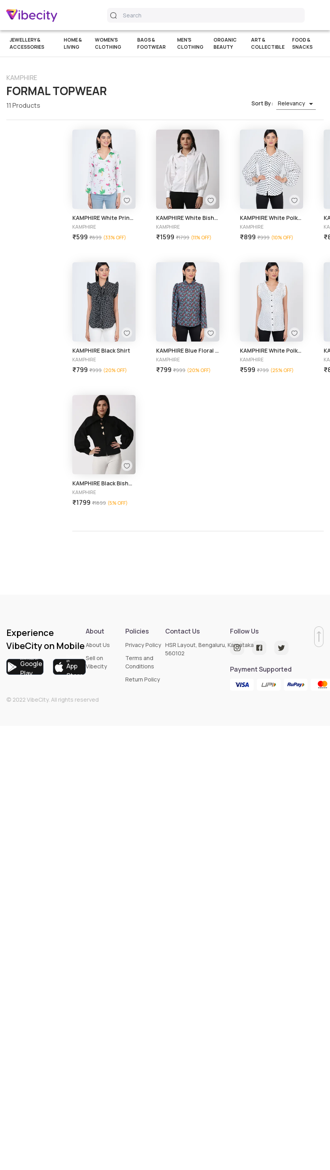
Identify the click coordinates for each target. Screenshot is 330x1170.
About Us (98, 645)
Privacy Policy (143, 645)
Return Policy (142, 679)
